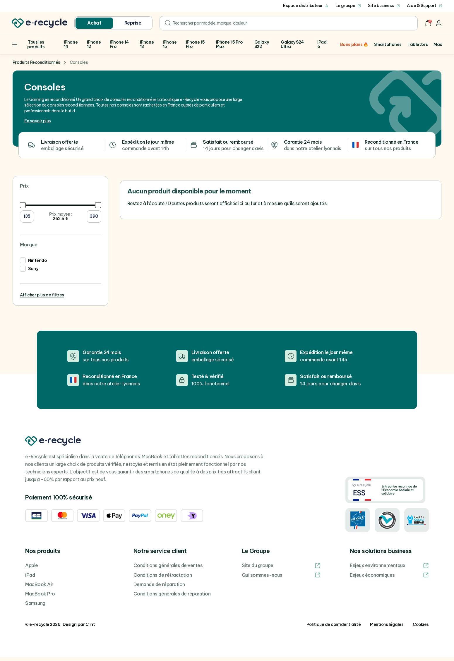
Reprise (132, 23)
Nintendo (37, 264)
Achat (94, 23)
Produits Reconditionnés (36, 66)
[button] (428, 23)
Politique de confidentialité (333, 628)
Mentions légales (386, 628)
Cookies (421, 628)
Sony (33, 273)
